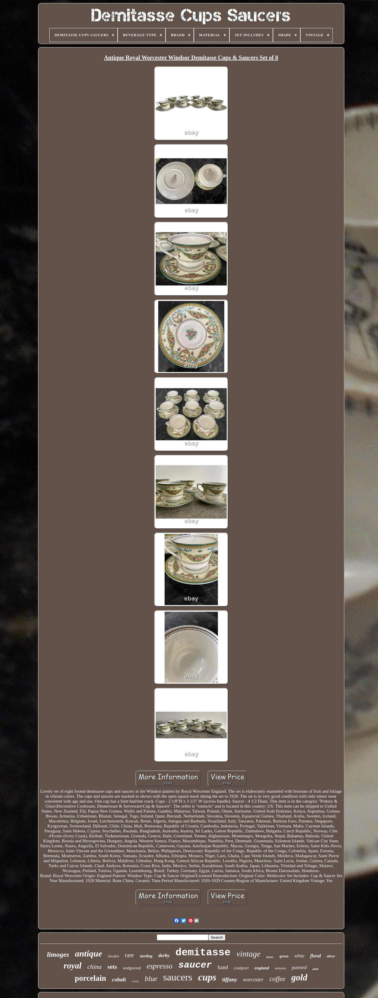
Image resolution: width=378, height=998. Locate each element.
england (262, 968)
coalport (241, 968)
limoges (58, 954)
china (94, 966)
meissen (280, 968)
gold (299, 977)
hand (223, 967)
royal (72, 965)
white (299, 955)
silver (331, 956)
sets (112, 966)
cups (207, 977)
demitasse (203, 953)
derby (164, 955)
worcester (253, 980)
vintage (248, 953)
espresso (160, 966)
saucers (177, 977)
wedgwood (132, 968)
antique (88, 953)
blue (151, 979)
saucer (195, 965)
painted (299, 967)
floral (315, 955)
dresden (113, 956)
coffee (277, 979)
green (283, 956)
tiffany (229, 979)
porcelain (90, 978)
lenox (270, 957)
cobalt (119, 979)
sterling (146, 956)
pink (315, 969)
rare (129, 955)
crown (135, 981)
